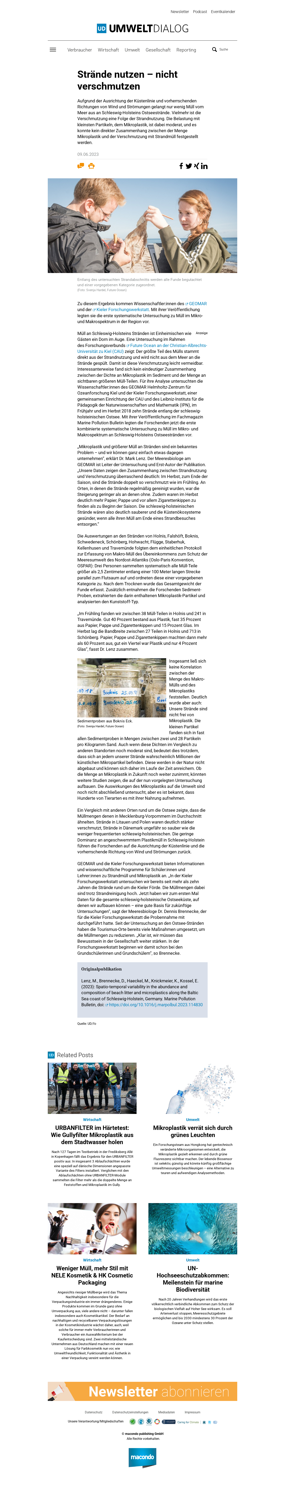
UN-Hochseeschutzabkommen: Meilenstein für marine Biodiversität (193, 1278)
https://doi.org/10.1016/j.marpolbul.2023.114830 (156, 1004)
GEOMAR (198, 303)
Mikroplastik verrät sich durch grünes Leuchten (192, 1131)
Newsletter (180, 11)
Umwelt (132, 49)
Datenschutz (93, 1412)
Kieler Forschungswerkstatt (123, 309)
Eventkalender (223, 11)
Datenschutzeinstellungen (130, 1412)
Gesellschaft (158, 49)
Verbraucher (80, 49)
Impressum (192, 1412)
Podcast (200, 11)
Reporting (186, 49)
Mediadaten (166, 1412)
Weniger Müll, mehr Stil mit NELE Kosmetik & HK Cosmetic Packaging (92, 1275)
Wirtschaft (108, 49)
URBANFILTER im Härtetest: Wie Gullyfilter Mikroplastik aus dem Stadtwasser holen (92, 1134)
